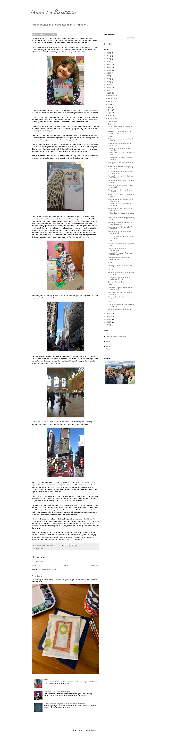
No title (110, 136)
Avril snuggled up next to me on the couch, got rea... (119, 232)
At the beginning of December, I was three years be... (120, 172)
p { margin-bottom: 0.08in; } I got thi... (120, 309)
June (110, 107)
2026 (108, 53)
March (110, 116)
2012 (108, 93)
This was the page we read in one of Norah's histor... (120, 288)
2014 (108, 87)
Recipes (108, 349)
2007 (108, 325)
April (110, 113)
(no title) (46, 680)
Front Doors (37, 576)
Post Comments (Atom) (48, 569)
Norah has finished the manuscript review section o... (119, 258)
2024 (108, 59)
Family (108, 341)
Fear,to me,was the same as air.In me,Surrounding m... (119, 278)
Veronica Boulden (53, 13)
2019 (108, 73)
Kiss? (109, 301)
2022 (108, 64)
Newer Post (36, 565)
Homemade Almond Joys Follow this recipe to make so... (120, 254)
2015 (108, 84)
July (109, 104)
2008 (108, 322)
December (112, 96)
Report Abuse (109, 44)
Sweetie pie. (112, 124)
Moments (109, 346)
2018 (108, 76)
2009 (108, 319)
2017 (108, 79)
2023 (108, 61)
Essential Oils (110, 339)
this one (90, 519)
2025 (108, 56)
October (111, 101)
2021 (108, 67)
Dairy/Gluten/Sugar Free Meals (116, 336)
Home (66, 565)
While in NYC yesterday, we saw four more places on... (120, 223)
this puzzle (78, 519)
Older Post (94, 565)
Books (108, 334)
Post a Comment (40, 561)
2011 (108, 313)
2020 (108, 70)
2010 (108, 316)
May (109, 110)
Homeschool (41, 548)
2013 (108, 90)
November (112, 98)
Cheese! (110, 270)
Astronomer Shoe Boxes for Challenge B (57, 692)
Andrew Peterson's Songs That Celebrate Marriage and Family (64, 704)
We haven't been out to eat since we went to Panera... (120, 266)
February (111, 118)
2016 (108, 82)
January (111, 121)
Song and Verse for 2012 (116, 282)
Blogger (93, 730)
